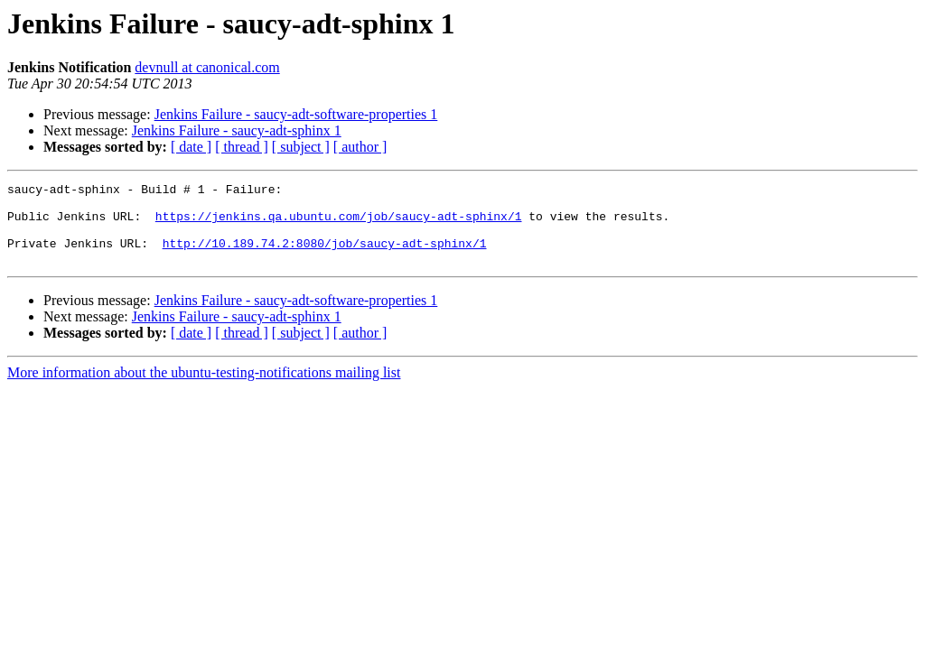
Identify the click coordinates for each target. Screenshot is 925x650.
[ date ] (191, 146)
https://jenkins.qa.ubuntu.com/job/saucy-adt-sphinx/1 (338, 224)
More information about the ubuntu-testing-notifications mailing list (203, 388)
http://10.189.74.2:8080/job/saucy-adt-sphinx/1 (325, 256)
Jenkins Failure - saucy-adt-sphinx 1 (236, 130)
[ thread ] (241, 146)
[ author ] (360, 146)
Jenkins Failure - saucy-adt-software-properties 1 (296, 114)
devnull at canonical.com (207, 67)
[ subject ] (301, 146)
